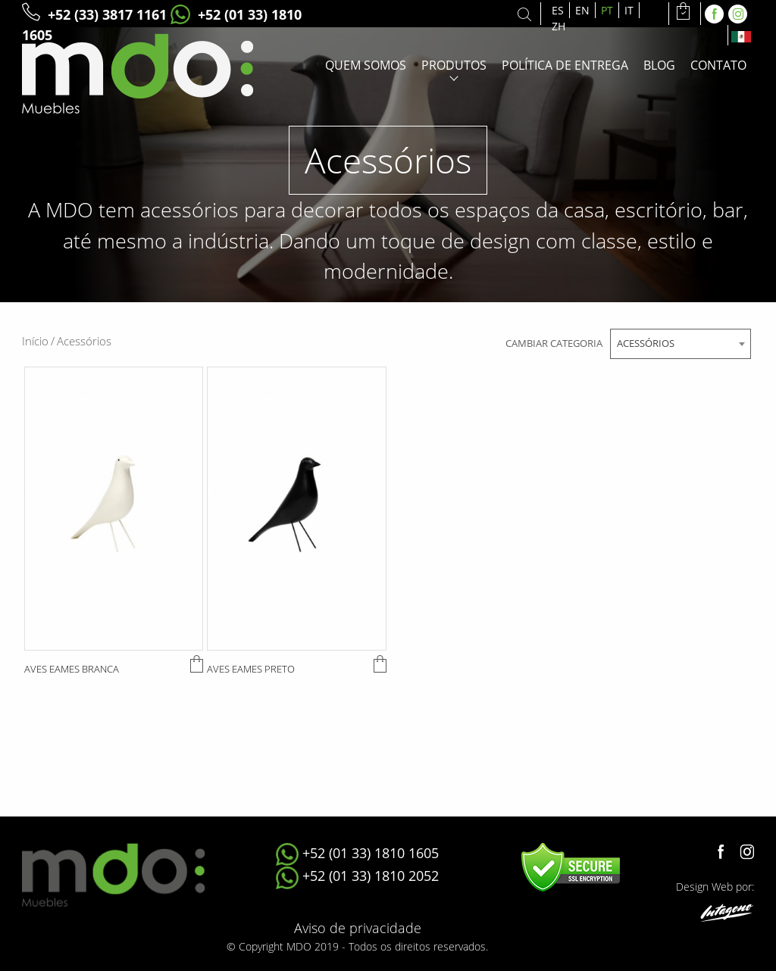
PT (607, 10)
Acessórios (84, 340)
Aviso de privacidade (357, 928)
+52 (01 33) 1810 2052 (357, 875)
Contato (718, 65)
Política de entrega (565, 65)
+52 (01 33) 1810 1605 (357, 853)
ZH (558, 26)
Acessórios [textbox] (645, 343)
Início (38, 340)
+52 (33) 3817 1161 (94, 14)
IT (629, 10)
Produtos (454, 65)
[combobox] (680, 344)
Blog (659, 65)
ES (558, 10)
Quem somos (365, 65)
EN (582, 10)
